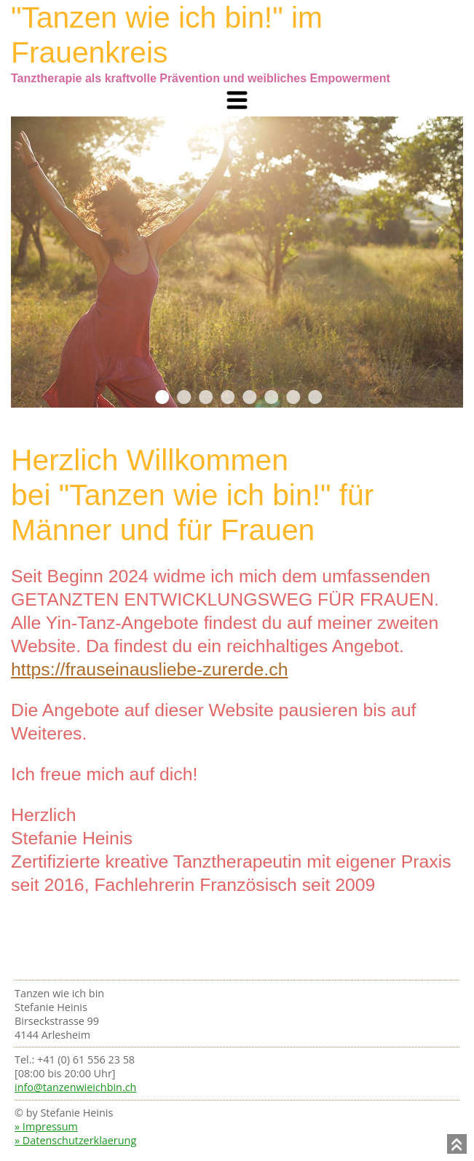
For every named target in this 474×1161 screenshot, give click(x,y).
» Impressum (46, 1126)
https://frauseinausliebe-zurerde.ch (149, 669)
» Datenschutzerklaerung (75, 1140)
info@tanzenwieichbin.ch (75, 1087)
